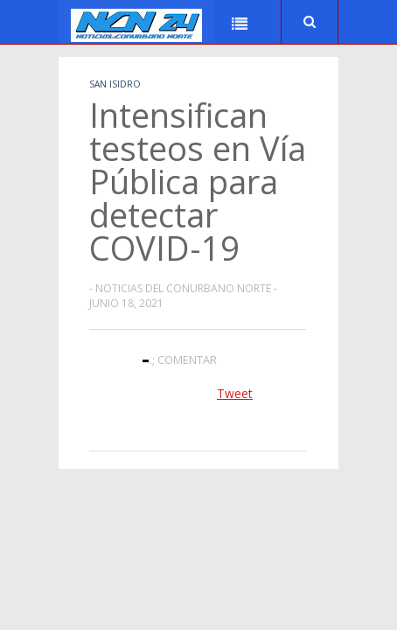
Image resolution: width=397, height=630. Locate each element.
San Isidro (115, 84)
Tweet (235, 393)
